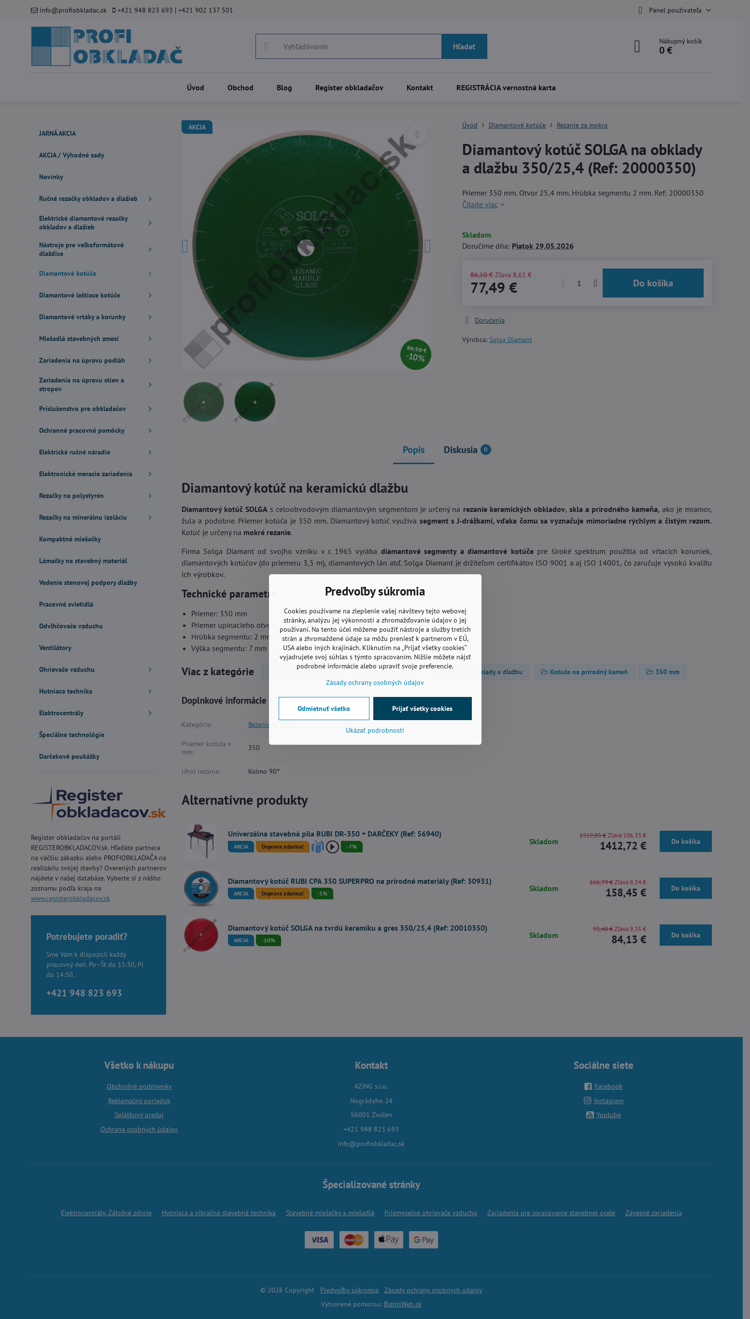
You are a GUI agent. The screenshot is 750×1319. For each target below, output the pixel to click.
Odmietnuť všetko (323, 708)
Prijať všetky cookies (422, 708)
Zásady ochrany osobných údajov (375, 682)
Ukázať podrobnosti (375, 730)
